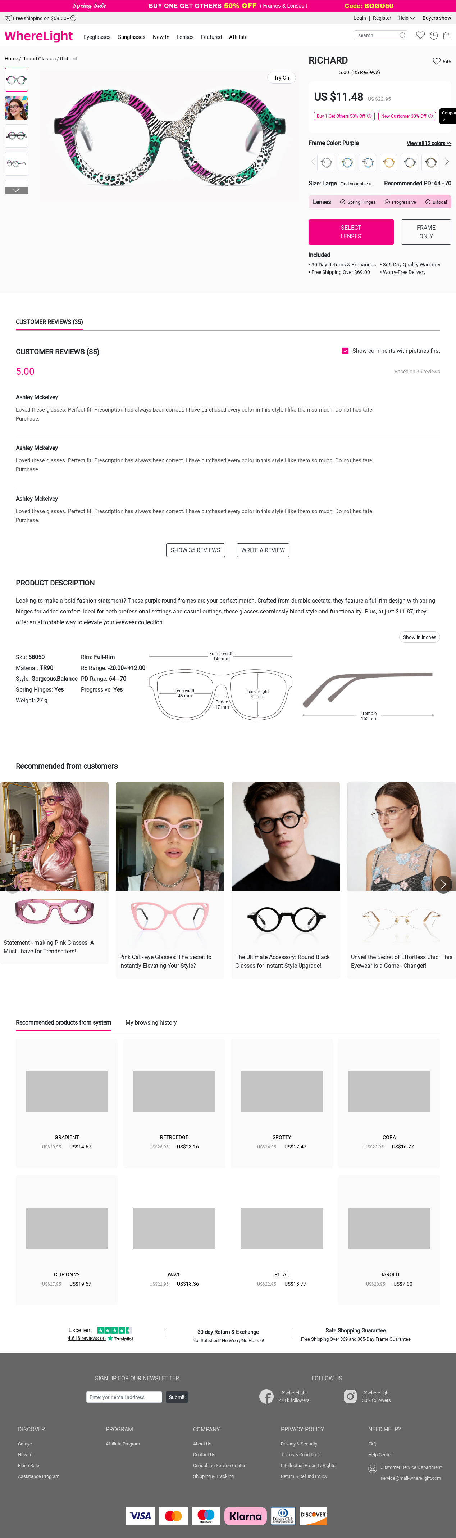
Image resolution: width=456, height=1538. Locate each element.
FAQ (372, 1442)
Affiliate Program (123, 1442)
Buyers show (437, 17)
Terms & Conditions (301, 1453)
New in (161, 36)
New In (25, 1453)
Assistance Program (38, 1474)
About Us (202, 1442)
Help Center (380, 1453)
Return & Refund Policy (304, 1474)
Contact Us (204, 1453)
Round (29, 58)
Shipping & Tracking (213, 1474)
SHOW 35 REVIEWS (195, 550)
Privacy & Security (299, 1442)
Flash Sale (28, 1464)
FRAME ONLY (426, 232)
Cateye (25, 1442)
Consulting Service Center (219, 1464)
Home (11, 58)
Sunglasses (132, 36)
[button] (16, 190)
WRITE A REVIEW (263, 550)
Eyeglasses (97, 36)
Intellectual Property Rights (308, 1464)
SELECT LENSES (351, 232)
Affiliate (238, 36)
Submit (177, 1395)
